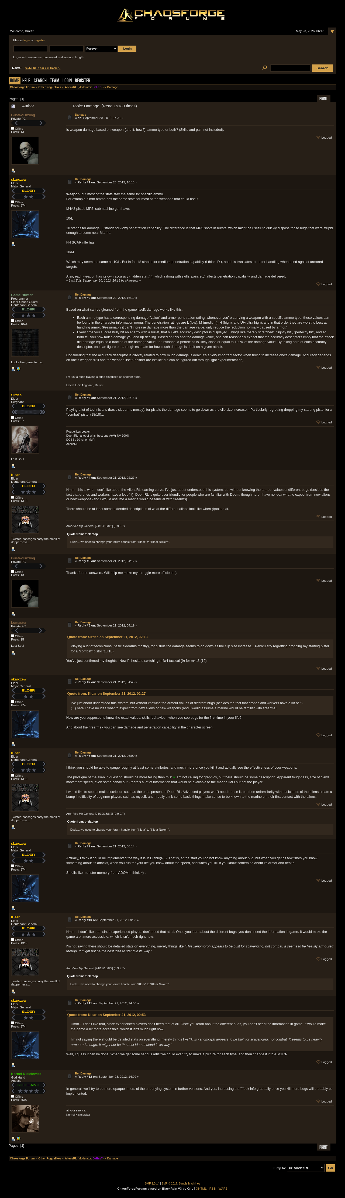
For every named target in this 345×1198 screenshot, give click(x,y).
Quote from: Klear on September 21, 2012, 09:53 (106, 1015)
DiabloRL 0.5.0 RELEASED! (42, 68)
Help (26, 81)
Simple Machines (189, 1183)
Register (82, 81)
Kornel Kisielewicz (26, 1074)
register (39, 40)
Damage (80, 114)
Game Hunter (22, 295)
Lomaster (19, 623)
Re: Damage (83, 179)
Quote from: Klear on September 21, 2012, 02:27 (106, 694)
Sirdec (16, 395)
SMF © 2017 (169, 1183)
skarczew (18, 179)
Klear (15, 475)
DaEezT (98, 87)
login (26, 40)
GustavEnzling (23, 115)
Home (14, 81)
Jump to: (279, 1168)
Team (54, 81)
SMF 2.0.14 (152, 1183)
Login (67, 81)
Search (40, 81)
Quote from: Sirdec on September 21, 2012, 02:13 (107, 637)
